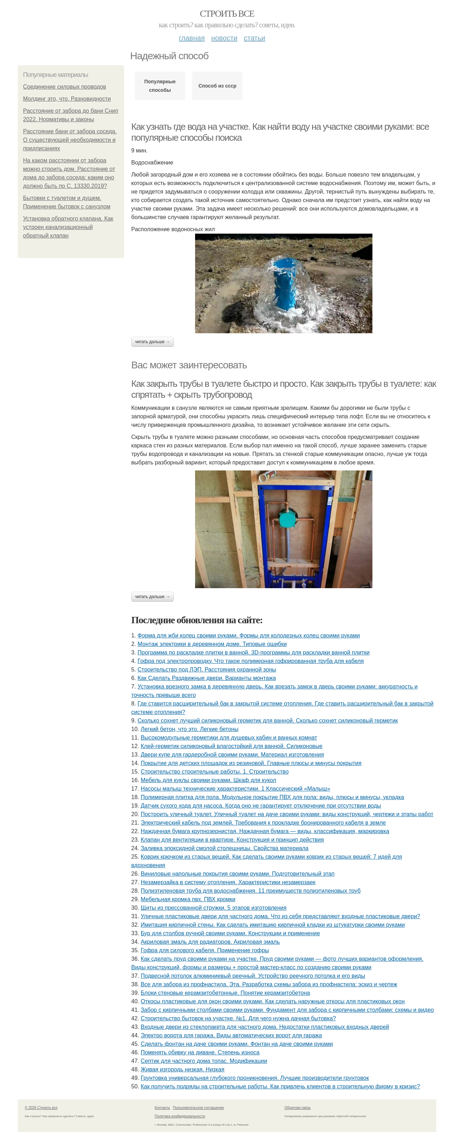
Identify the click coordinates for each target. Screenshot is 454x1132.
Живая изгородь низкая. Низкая (183, 1069)
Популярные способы (160, 86)
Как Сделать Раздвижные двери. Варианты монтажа (207, 678)
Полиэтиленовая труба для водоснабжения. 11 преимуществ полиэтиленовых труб (251, 891)
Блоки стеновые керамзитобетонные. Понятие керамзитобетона (225, 993)
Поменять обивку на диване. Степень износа (200, 1052)
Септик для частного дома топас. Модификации (204, 1061)
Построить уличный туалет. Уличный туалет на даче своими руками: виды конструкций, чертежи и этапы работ (287, 814)
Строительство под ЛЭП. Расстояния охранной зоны (207, 670)
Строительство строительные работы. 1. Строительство (215, 772)
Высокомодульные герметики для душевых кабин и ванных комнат (229, 738)
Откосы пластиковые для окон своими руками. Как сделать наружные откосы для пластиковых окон (273, 1001)
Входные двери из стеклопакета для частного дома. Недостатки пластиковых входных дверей (265, 1027)
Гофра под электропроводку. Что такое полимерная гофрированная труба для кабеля (251, 661)
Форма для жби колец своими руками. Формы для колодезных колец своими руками (249, 635)
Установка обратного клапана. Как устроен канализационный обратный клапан (68, 227)
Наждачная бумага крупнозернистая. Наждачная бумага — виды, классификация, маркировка (265, 831)
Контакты (162, 1108)
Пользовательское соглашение (198, 1108)
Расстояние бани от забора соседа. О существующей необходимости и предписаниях (70, 139)
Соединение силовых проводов (64, 87)
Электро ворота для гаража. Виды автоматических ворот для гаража (231, 1035)
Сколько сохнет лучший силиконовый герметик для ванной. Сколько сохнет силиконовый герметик (268, 721)
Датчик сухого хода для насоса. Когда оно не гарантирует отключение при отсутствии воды (261, 806)
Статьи (254, 38)
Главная (192, 38)
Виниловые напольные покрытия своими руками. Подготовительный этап (237, 874)
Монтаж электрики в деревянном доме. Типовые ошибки (212, 644)
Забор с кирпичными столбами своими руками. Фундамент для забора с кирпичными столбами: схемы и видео (287, 1010)
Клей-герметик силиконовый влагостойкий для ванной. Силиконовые (232, 746)
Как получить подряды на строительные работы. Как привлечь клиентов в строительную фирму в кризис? (280, 1086)
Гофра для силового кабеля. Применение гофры (205, 950)
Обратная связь (297, 1108)
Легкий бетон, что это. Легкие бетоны (190, 729)
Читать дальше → (152, 341)
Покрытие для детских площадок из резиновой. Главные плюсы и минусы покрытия (251, 763)
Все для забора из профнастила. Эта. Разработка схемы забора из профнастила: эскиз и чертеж (269, 984)
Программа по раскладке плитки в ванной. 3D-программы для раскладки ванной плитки (254, 652)
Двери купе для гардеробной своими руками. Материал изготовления (232, 755)
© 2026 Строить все (41, 1108)
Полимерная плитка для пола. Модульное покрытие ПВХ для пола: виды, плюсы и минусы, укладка (272, 797)
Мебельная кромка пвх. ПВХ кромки (188, 899)
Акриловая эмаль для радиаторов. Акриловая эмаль (210, 942)
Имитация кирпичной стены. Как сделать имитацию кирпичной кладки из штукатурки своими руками (273, 925)
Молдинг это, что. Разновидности (67, 99)
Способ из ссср (217, 86)
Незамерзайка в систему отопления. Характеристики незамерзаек (228, 882)
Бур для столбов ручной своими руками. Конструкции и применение (230, 933)
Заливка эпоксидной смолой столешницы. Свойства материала (225, 848)
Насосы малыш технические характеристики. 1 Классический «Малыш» (235, 789)
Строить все (227, 14)
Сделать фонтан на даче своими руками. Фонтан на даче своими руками (237, 1044)
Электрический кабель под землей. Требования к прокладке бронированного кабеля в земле (263, 823)
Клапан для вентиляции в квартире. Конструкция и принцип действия (232, 840)
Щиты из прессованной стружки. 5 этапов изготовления (214, 908)
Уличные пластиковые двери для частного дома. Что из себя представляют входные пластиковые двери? (280, 916)
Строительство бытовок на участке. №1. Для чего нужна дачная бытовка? (238, 1018)
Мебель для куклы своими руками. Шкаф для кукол (208, 780)
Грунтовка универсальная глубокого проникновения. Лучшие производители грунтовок (255, 1078)
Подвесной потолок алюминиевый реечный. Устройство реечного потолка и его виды (253, 976)
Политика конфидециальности (180, 1116)
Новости (224, 38)
